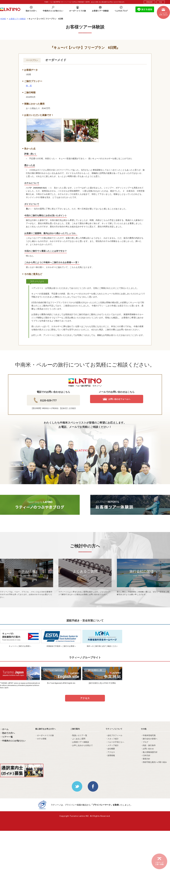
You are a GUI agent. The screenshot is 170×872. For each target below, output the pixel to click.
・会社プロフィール (114, 735)
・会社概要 (110, 749)
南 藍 (29, 86)
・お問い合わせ (147, 749)
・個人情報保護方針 (149, 752)
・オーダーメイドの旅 (44, 735)
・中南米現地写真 (148, 735)
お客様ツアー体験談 (17, 19)
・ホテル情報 (40, 739)
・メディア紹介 (112, 745)
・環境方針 (145, 759)
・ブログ (144, 742)
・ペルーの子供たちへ (115, 742)
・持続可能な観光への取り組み (154, 762)
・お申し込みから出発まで (81, 745)
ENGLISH (149, 2)
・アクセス (110, 752)
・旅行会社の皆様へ (149, 739)
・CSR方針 (145, 755)
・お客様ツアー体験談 (79, 742)
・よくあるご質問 (77, 739)
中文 (160, 2)
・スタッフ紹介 (112, 739)
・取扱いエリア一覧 (78, 735)
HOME (3, 19)
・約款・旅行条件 (148, 745)
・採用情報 (110, 755)
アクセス (85, 698)
